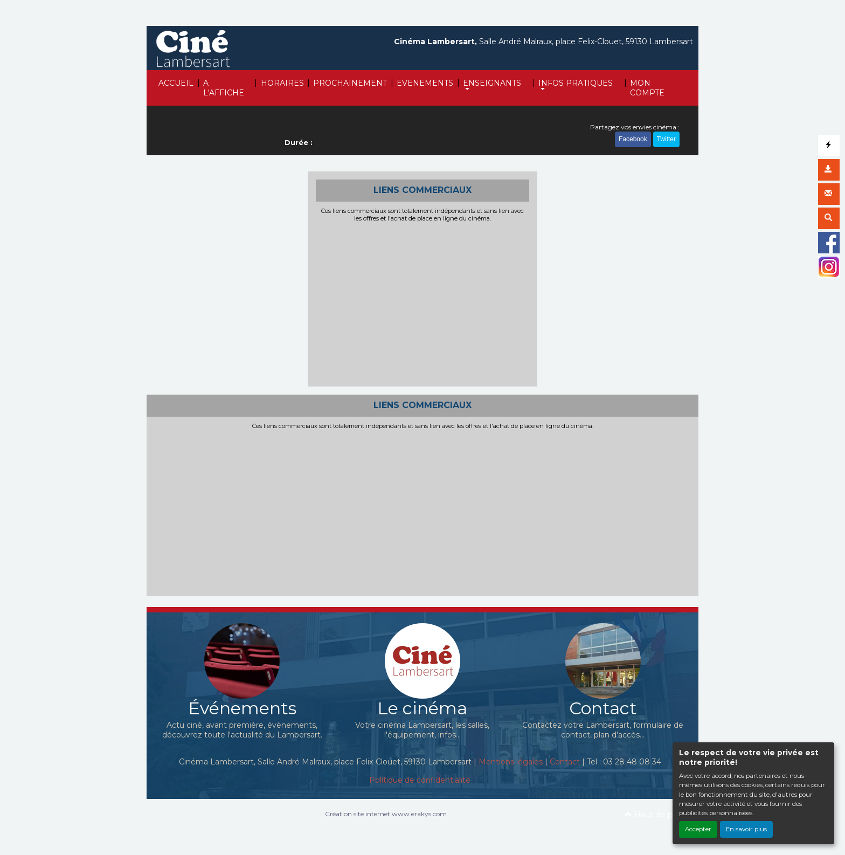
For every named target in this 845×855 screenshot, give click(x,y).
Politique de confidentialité (419, 780)
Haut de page (656, 814)
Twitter (666, 139)
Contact (565, 762)
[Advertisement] (423, 302)
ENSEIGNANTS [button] (492, 83)
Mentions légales (511, 762)
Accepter (698, 829)
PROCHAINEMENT (350, 83)
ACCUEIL (175, 83)
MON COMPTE (647, 88)
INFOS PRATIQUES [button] (575, 83)
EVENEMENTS (425, 83)
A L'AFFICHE (223, 88)
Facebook (633, 139)
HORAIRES (282, 83)
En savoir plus (746, 829)
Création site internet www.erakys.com (386, 814)
